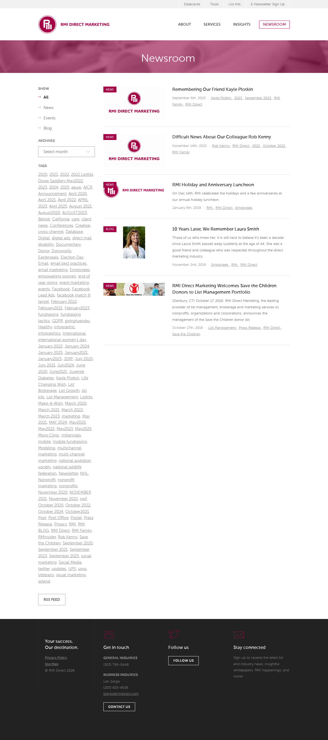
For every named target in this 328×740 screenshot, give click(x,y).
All (46, 97)
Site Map (51, 664)
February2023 (77, 308)
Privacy (60, 524)
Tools (214, 4)
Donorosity (61, 251)
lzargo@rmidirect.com (121, 694)
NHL (84, 474)
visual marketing (71, 575)
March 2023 (49, 416)
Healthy (45, 327)
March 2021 (48, 410)
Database (74, 232)
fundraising (48, 315)
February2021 (50, 308)
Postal (76, 518)
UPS (72, 569)
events (44, 289)
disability (46, 245)
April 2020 (78, 194)
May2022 (46, 429)
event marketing (74, 283)
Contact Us (119, 707)
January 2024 (77, 346)
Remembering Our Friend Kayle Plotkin (212, 89)
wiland (44, 581)
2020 (42, 175)
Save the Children (186, 334)
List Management (222, 328)
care (75, 219)
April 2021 (47, 200)
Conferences (61, 226)
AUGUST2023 (74, 213)
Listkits (86, 397)
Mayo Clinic (48, 435)
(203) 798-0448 (116, 665)
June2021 (58, 372)
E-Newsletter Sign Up (268, 4)
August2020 (49, 213)
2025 (64, 187)
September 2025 (64, 556)
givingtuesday (77, 321)
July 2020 (84, 359)
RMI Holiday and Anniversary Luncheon (213, 185)
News (49, 108)
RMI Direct (193, 104)
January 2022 (50, 346)
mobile (44, 442)
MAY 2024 (58, 422)
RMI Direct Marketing (74, 24)
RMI (210, 208)
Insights (242, 24)
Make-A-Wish (50, 404)
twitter (43, 569)
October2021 (77, 512)
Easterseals (48, 257)
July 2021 (46, 365)
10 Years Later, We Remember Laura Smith (215, 229)
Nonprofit (47, 480)
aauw (76, 187)
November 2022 (63, 499)
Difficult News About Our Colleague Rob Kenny (221, 137)
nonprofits (68, 486)
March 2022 (72, 410)
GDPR (57, 321)
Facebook (61, 289)
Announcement (52, 194)
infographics (49, 334)
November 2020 (52, 492)
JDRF (68, 359)
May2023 (65, 429)
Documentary (68, 245)
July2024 (65, 365)
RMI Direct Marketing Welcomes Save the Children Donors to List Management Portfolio (224, 289)
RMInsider (47, 537)
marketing (71, 416)
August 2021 (80, 206)
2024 (53, 187)
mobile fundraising (70, 442)
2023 (238, 98)
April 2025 (58, 206)
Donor (43, 251)
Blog (48, 128)
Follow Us (183, 661)
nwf (83, 499)
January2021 (76, 353)
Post (42, 518)
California (60, 219)
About (184, 24)
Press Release (250, 328)
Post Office (58, 518)
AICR (87, 187)
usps (82, 569)
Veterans (46, 575)
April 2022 (67, 200)
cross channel (51, 232)
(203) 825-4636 (115, 688)
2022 (256, 146)
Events (50, 118)
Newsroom (274, 24)
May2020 (77, 422)
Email (43, 264)
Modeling (46, 448)
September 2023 (258, 98)
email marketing (53, 270)
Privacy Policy (56, 658)
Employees (243, 208)
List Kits (235, 4)
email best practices (68, 264)
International (74, 334)
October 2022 (274, 146)
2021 (53, 175)
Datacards (192, 4)
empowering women (57, 276)
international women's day (62, 340)
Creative (82, 226)
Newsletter (68, 474)
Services (212, 24)
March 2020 (76, 404)
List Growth (69, 391)
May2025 (83, 429)
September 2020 (78, 543)
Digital (44, 238)
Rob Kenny (221, 146)
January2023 (49, 359)
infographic (64, 327)
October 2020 (50, 505)
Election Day (72, 257)
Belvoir (44, 219)
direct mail (81, 238)
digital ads (61, 238)
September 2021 (53, 550)
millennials (71, 435)
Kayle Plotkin (221, 98)
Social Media (70, 562)
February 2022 (64, 302)
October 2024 (50, 512)
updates (59, 569)
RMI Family (181, 152)
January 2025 (50, 353)
